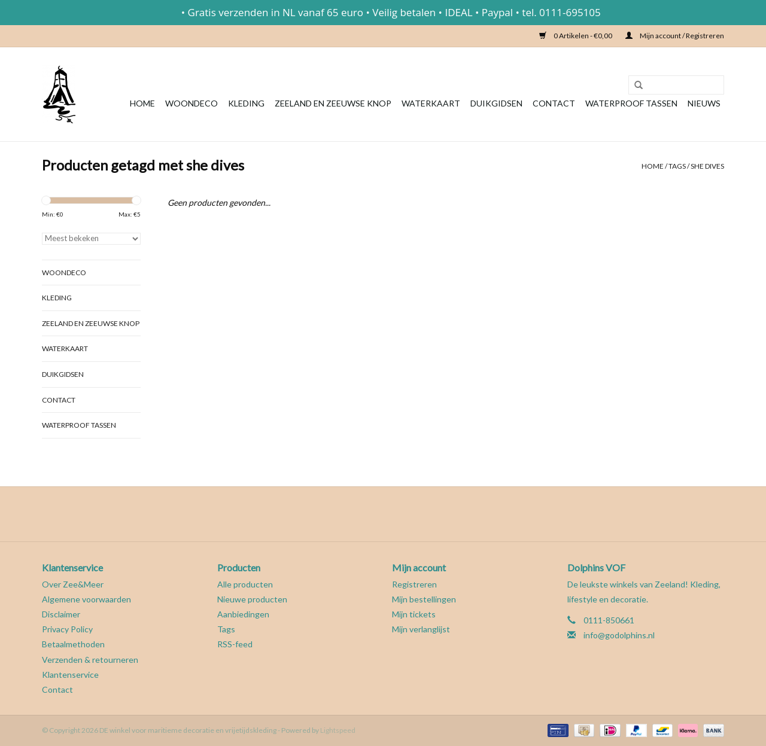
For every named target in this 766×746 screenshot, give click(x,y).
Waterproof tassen (631, 103)
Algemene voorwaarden (86, 599)
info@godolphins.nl (619, 635)
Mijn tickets (414, 614)
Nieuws (704, 103)
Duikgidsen (496, 103)
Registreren (414, 584)
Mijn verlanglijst (421, 629)
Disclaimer (61, 614)
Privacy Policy (67, 629)
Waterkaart (431, 103)
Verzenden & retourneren (90, 659)
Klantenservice (70, 674)
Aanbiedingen (243, 614)
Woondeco (191, 103)
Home (142, 103)
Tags (677, 166)
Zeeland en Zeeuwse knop (333, 103)
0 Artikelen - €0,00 (576, 35)
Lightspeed (337, 730)
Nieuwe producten (252, 599)
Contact (554, 103)
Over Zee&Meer (73, 584)
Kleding (246, 103)
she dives (707, 166)
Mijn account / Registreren (674, 35)
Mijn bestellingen (424, 599)
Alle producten (245, 584)
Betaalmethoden (73, 644)
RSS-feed (235, 644)
